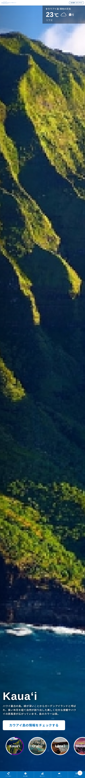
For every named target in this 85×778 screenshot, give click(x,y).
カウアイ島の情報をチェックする (34, 725)
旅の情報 (25, 776)
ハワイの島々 (8, 776)
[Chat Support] (80, 773)
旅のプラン (42, 776)
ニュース (59, 776)
